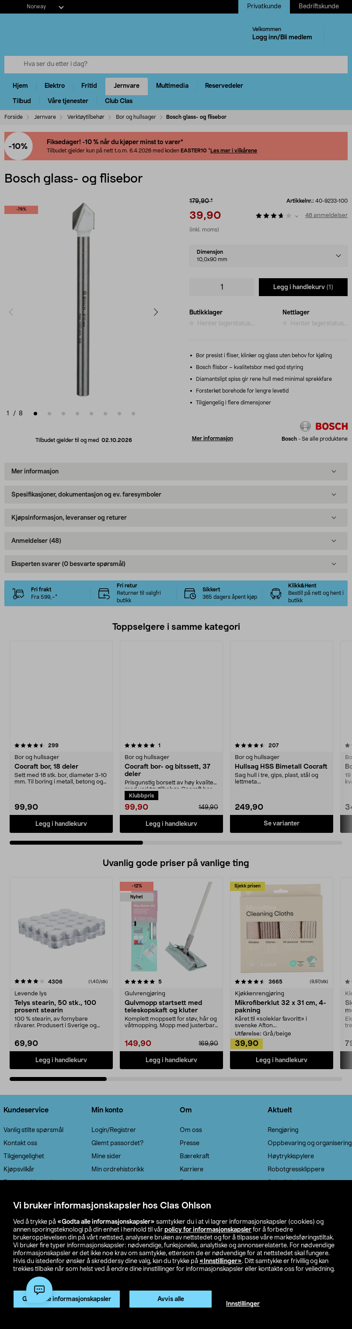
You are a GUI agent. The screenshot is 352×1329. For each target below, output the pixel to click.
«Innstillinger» (220, 1261)
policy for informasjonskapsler (207, 1230)
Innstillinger (243, 1304)
